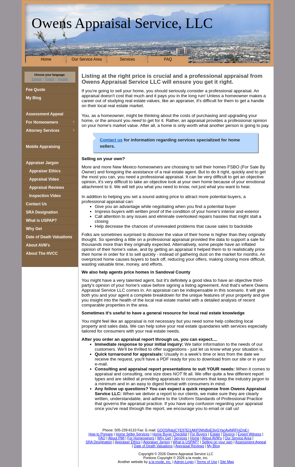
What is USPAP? (41, 220)
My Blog (34, 98)
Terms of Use (206, 462)
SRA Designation (42, 212)
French (49, 79)
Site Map (227, 462)
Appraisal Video (44, 179)
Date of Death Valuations (49, 237)
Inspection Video (45, 195)
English (36, 79)
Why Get (34, 228)
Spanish (63, 79)
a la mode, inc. (160, 462)
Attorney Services (43, 130)
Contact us (111, 139)
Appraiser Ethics (45, 171)
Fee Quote (35, 89)
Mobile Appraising (43, 146)
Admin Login (183, 462)
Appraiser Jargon (42, 163)
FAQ (168, 59)
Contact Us (36, 204)
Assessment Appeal (45, 114)
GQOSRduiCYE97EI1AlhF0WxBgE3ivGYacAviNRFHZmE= (203, 430)
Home (46, 59)
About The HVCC (42, 253)
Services (127, 59)
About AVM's (38, 245)
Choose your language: (50, 74)
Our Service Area (87, 59)
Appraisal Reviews (46, 187)
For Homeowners (42, 122)
